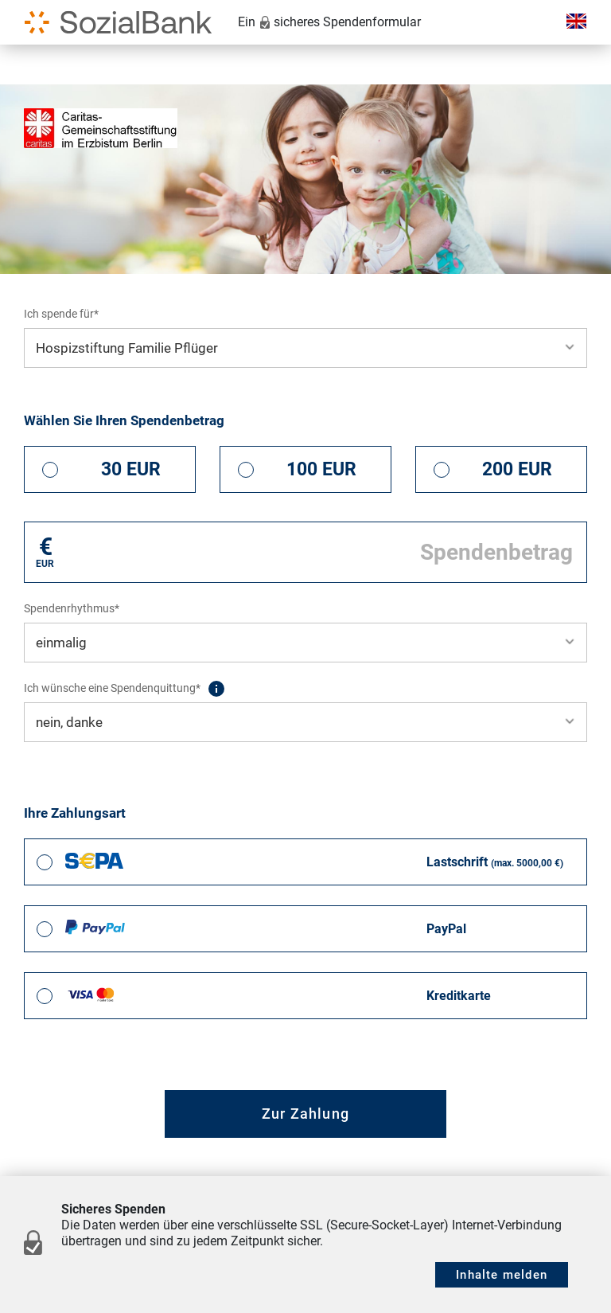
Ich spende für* (61, 313)
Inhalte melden (501, 1275)
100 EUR (321, 469)
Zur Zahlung (305, 1113)
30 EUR (131, 469)
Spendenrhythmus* (71, 608)
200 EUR (517, 469)
